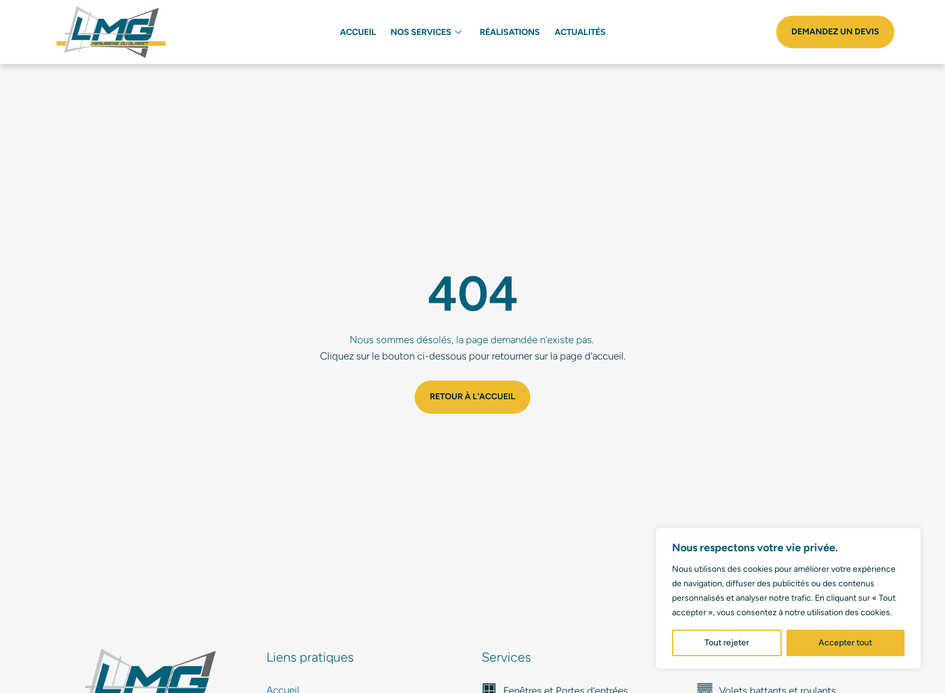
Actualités (580, 32)
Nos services (426, 32)
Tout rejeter (727, 643)
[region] (788, 598)
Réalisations (510, 32)
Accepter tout (845, 643)
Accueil (358, 32)
